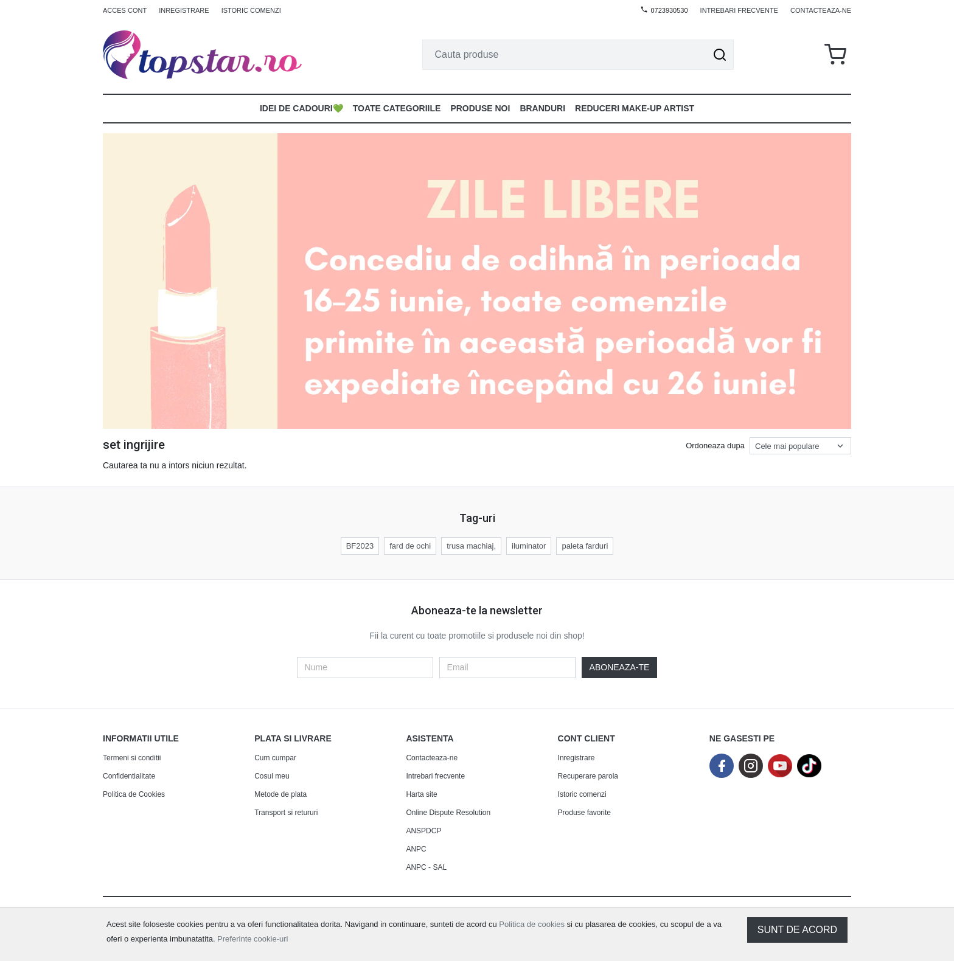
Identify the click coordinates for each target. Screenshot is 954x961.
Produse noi (480, 108)
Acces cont (125, 10)
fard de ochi (410, 545)
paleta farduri (585, 545)
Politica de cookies (532, 924)
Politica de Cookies (134, 794)
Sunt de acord (797, 930)
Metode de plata (280, 794)
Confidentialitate (129, 776)
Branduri (542, 108)
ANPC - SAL (426, 867)
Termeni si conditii (132, 758)
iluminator (529, 545)
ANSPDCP (423, 831)
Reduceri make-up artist (634, 108)
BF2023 (360, 545)
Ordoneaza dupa (715, 445)
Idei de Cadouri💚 (301, 108)
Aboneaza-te (620, 667)
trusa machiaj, (471, 545)
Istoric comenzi (251, 10)
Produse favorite (584, 812)
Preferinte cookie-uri (252, 938)
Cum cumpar (275, 758)
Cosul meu (271, 776)
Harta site (421, 794)
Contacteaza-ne (820, 10)
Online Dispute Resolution (448, 812)
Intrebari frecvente (739, 10)
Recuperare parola (588, 776)
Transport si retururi (286, 812)
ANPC (416, 849)
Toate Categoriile (397, 108)
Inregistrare (184, 10)
